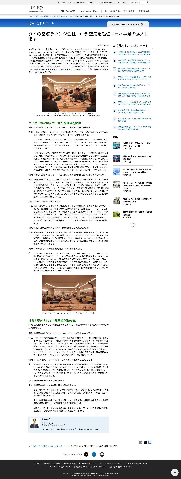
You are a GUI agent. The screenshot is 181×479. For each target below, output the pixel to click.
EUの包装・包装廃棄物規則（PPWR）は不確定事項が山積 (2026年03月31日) (134, 69)
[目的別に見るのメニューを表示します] (130, 11)
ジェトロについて (65, 2)
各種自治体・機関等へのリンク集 (120, 467)
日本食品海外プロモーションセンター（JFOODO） (90, 467)
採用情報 (36, 463)
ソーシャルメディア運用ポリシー (136, 463)
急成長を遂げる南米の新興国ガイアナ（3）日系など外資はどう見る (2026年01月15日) (134, 94)
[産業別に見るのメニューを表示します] (145, 11)
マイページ (123, 2)
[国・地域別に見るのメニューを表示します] (113, 11)
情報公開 (57, 463)
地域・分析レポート (59, 16)
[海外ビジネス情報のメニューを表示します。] (69, 11)
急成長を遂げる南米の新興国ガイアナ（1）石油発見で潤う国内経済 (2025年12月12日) (134, 61)
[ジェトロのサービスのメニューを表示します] (89, 11)
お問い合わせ (80, 2)
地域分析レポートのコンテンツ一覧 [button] (127, 24)
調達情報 (47, 463)
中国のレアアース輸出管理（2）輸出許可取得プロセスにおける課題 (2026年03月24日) (134, 103)
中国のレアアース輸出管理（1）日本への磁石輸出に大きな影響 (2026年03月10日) (134, 78)
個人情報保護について (89, 463)
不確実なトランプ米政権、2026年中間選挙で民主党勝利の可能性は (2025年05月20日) (134, 53)
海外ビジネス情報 (41, 16)
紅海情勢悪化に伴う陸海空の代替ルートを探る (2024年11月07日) (134, 86)
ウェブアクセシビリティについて (111, 463)
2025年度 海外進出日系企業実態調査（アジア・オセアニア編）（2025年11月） (134, 111)
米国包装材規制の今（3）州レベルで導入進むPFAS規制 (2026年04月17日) (134, 128)
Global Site (92, 2)
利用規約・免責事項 (70, 463)
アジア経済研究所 (108, 2)
